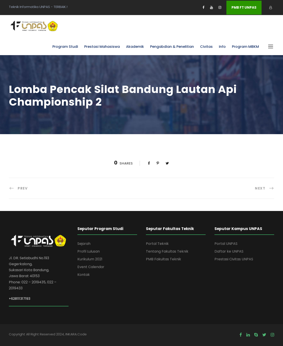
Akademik (135, 46)
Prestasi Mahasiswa (102, 46)
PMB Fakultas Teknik (163, 259)
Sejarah (83, 243)
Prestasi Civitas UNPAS (233, 259)
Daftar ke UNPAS (228, 251)
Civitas (206, 46)
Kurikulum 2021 (89, 259)
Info (222, 46)
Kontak (83, 274)
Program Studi (65, 46)
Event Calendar (90, 266)
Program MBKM (245, 46)
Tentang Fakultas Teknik (167, 251)
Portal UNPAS (225, 243)
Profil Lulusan (88, 251)
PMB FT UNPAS (243, 7)
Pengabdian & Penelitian (172, 46)
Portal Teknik (157, 243)
